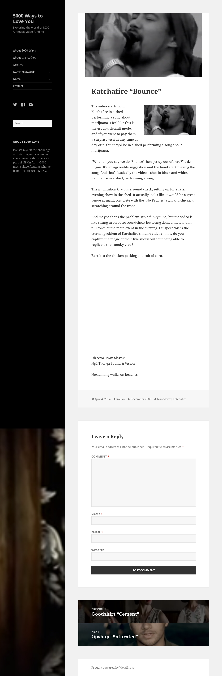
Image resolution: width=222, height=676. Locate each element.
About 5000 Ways (24, 50)
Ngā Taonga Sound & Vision (113, 363)
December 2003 (141, 399)
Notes (16, 79)
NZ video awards (24, 72)
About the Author (24, 58)
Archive (18, 65)
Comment (100, 456)
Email (97, 532)
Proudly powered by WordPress (112, 667)
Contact (18, 86)
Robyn (120, 399)
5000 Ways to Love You (28, 18)
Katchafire (179, 399)
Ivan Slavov (164, 399)
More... (42, 171)
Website (97, 550)
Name (97, 514)
